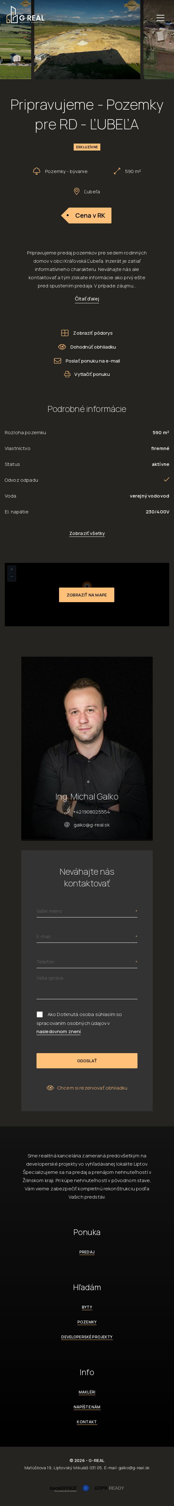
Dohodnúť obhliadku (87, 347)
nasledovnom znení (59, 1031)
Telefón (45, 961)
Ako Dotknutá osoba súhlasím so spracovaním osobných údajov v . (79, 1023)
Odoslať (87, 1061)
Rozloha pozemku (25, 432)
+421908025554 (91, 811)
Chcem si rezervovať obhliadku (87, 1087)
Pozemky (87, 1322)
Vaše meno (49, 911)
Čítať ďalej (87, 298)
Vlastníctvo (17, 448)
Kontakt (87, 1422)
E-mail (43, 936)
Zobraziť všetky (87, 533)
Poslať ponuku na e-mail (87, 360)
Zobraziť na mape (87, 595)
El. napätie (17, 511)
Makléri (87, 1392)
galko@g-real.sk (92, 824)
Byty (87, 1307)
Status (12, 464)
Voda (11, 495)
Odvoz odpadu (21, 480)
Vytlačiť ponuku (87, 374)
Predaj (87, 1252)
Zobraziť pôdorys (87, 333)
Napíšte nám (87, 1407)
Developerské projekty (86, 1337)
